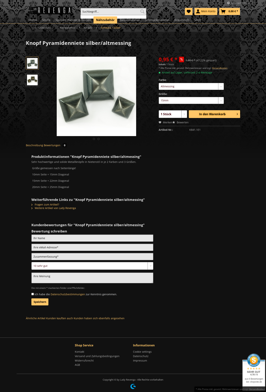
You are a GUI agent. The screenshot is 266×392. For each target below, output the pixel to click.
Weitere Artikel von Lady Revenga (53, 208)
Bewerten (180, 122)
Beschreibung (34, 145)
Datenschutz (141, 356)
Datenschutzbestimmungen (68, 294)
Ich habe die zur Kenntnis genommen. (76, 294)
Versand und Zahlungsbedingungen (97, 356)
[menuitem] (113, 13)
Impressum (140, 360)
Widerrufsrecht (84, 360)
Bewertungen (55, 145)
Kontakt (79, 351)
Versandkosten (219, 68)
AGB (77, 365)
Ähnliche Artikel (35, 318)
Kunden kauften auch (59, 318)
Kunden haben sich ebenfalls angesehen (99, 318)
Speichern (40, 302)
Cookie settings (142, 351)
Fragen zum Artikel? (45, 204)
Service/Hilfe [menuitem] (237, 3)
